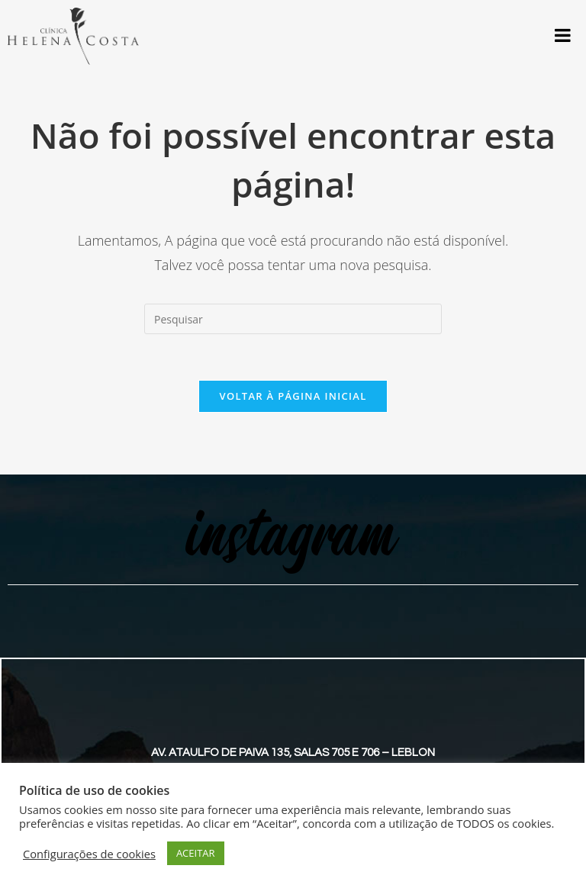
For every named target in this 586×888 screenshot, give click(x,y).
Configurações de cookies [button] (89, 854)
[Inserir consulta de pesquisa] (293, 319)
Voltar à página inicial (292, 396)
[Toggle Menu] (562, 35)
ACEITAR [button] (195, 853)
